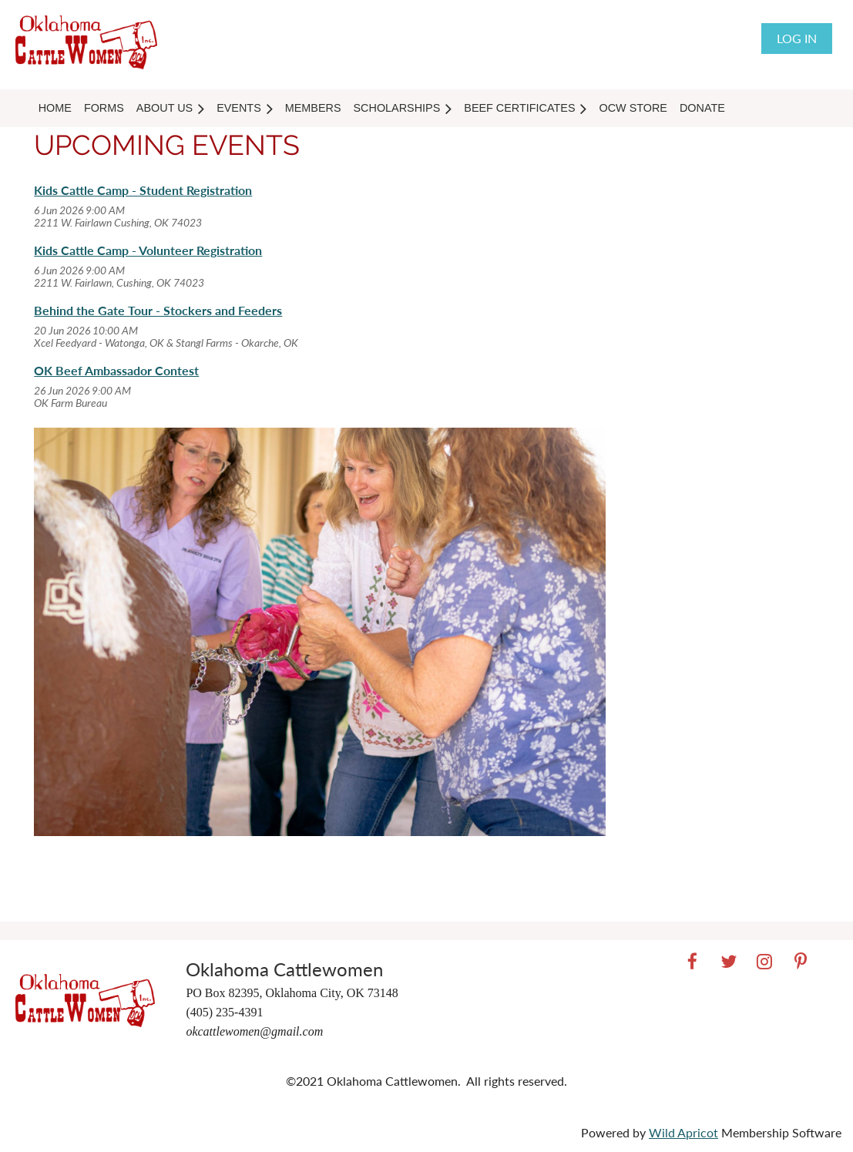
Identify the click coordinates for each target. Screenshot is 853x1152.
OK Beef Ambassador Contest (116, 370)
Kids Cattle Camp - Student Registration (143, 190)
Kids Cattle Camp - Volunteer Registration (148, 250)
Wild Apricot (683, 1132)
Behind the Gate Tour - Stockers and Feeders (158, 310)
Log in (797, 38)
